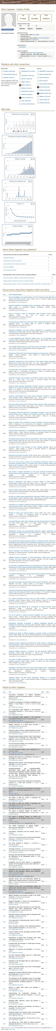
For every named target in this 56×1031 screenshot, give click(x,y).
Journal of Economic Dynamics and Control (14, 264)
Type (43, 692)
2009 (4, 1024)
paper (26, 302)
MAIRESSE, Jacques (45, 71)
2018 (4, 732)
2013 (4, 857)
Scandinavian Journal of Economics (12, 261)
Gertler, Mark (43, 77)
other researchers (33, 39)
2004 (4, 833)
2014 (4, 704)
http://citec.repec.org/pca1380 (35, 52)
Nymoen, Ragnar (44, 74)
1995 (4, 850)
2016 (4, 881)
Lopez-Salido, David (45, 83)
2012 (4, 799)
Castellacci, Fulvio (27, 75)
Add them (33, 56)
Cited (48, 692)
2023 (4, 783)
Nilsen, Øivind (25, 85)
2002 (4, 820)
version (22, 722)
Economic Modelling (8, 267)
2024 (4, 927)
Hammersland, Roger (10, 74)
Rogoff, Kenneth (44, 93)
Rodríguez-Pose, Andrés (28, 71)
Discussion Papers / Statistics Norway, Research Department (19, 277)
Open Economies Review (9, 270)
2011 (4, 968)
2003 (4, 902)
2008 (4, 805)
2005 (4, 945)
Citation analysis (18, 699)
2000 (4, 939)
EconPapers (22, 47)
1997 (4, 933)
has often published (43, 38)
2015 (4, 697)
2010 (4, 745)
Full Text (11, 699)
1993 (4, 773)
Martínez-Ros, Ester (27, 91)
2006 (4, 909)
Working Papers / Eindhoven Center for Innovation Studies (18, 281)
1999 (4, 1019)
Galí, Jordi (42, 80)
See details (36, 34)
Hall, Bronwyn (43, 87)
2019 (4, 719)
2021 (4, 712)
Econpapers (17, 302)
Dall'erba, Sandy (26, 94)
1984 (4, 897)
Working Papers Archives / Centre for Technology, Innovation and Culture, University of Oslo (26, 284)
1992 (4, 839)
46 (35, 41)
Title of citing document (16, 294)
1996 (4, 738)
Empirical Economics (8, 257)
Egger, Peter (25, 81)
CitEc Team (12, 1029)
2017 (4, 726)
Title (11, 692)
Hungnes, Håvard (8, 71)
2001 (4, 764)
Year (5, 294)
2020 (4, 864)
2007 (4, 752)
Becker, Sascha (26, 78)
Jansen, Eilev (43, 99)
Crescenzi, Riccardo (27, 104)
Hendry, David (43, 102)
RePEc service (10, 1027)
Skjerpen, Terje (8, 77)
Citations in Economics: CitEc (11, 2)
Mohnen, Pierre (26, 88)
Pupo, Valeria (25, 100)
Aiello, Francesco (26, 97)
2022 (4, 791)
